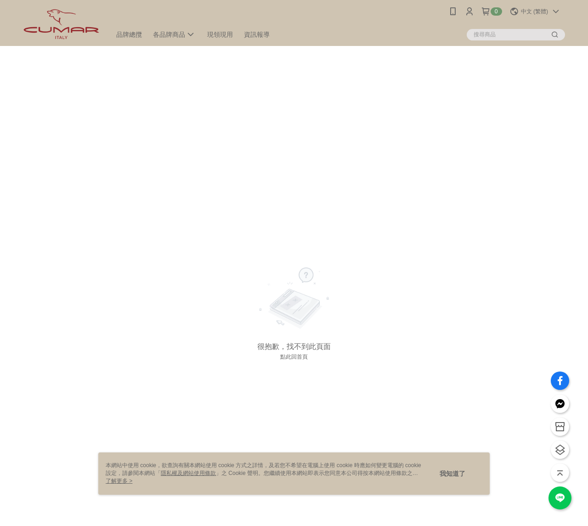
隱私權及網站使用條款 (188, 473)
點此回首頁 (294, 357)
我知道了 (452, 473)
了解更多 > (119, 481)
